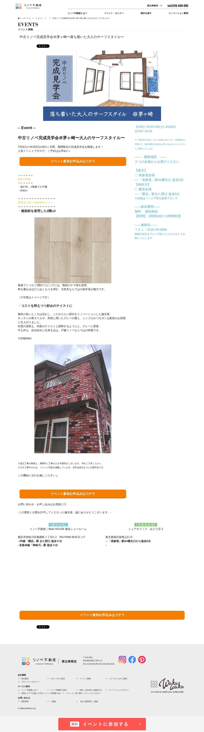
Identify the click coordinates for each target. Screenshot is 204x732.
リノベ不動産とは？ (77, 13)
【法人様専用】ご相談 (89, 701)
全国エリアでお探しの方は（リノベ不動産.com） (41, 693)
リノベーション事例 (178, 13)
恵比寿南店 (152, 5)
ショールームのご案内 (118, 679)
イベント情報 (85, 679)
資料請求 (25, 701)
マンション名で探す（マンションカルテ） (83, 693)
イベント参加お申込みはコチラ (72, 161)
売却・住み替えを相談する (91, 690)
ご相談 (53, 701)
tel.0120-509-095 (177, 6)
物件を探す (146, 13)
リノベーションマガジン (119, 690)
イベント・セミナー (114, 13)
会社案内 (25, 679)
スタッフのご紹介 (57, 679)
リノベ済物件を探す (58, 690)
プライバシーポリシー (30, 682)
